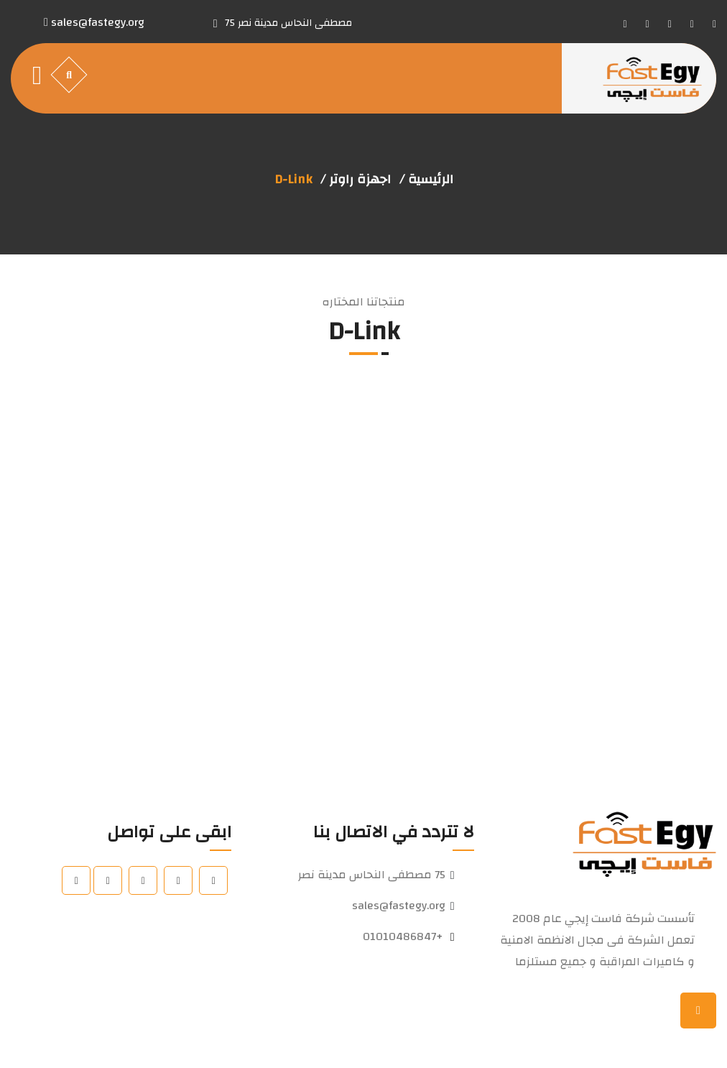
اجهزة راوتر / (355, 179)
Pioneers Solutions (247, 1039)
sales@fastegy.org (398, 905)
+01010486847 (403, 936)
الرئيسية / (426, 179)
